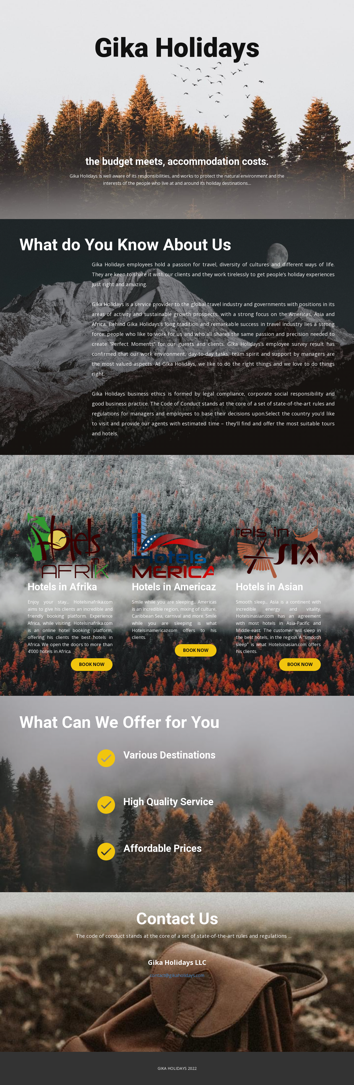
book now (195, 650)
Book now (91, 664)
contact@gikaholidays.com (177, 975)
